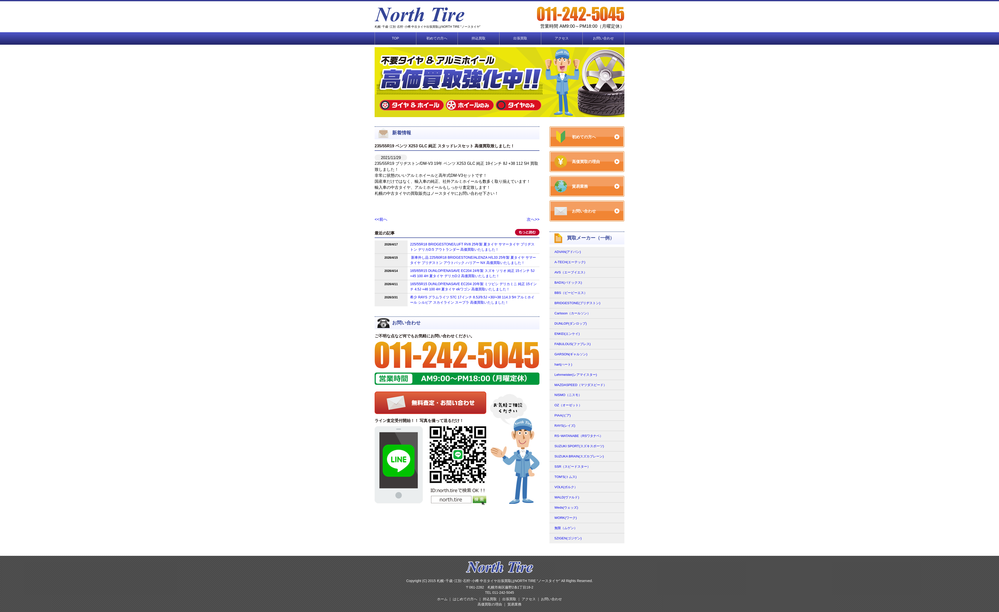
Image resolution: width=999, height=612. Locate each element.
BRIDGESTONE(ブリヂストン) (577, 303)
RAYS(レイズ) (564, 425)
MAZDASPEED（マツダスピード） (580, 385)
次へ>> (533, 219)
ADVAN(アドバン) (567, 252)
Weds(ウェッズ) (566, 507)
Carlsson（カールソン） (572, 313)
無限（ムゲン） (565, 528)
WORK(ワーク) (565, 518)
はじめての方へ (465, 599)
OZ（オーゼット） (568, 405)
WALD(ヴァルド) (566, 497)
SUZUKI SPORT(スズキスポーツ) (579, 446)
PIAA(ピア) (562, 415)
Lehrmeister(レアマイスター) (575, 375)
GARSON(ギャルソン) (570, 354)
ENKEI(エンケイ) (567, 334)
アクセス (562, 38)
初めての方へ (436, 38)
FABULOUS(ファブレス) (572, 344)
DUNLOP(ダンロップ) (570, 323)
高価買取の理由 (490, 604)
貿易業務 (514, 604)
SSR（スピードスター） (572, 466)
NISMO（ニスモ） (568, 395)
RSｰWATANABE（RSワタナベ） (578, 436)
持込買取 (479, 38)
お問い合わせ (603, 38)
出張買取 (520, 38)
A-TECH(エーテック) (569, 262)
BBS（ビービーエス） (570, 293)
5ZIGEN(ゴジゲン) (568, 538)
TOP (395, 38)
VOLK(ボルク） (565, 487)
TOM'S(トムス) (565, 477)
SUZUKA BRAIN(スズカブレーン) (579, 456)
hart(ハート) (563, 364)
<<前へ (381, 219)
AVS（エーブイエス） (570, 272)
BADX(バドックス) (568, 282)
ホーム (442, 599)
